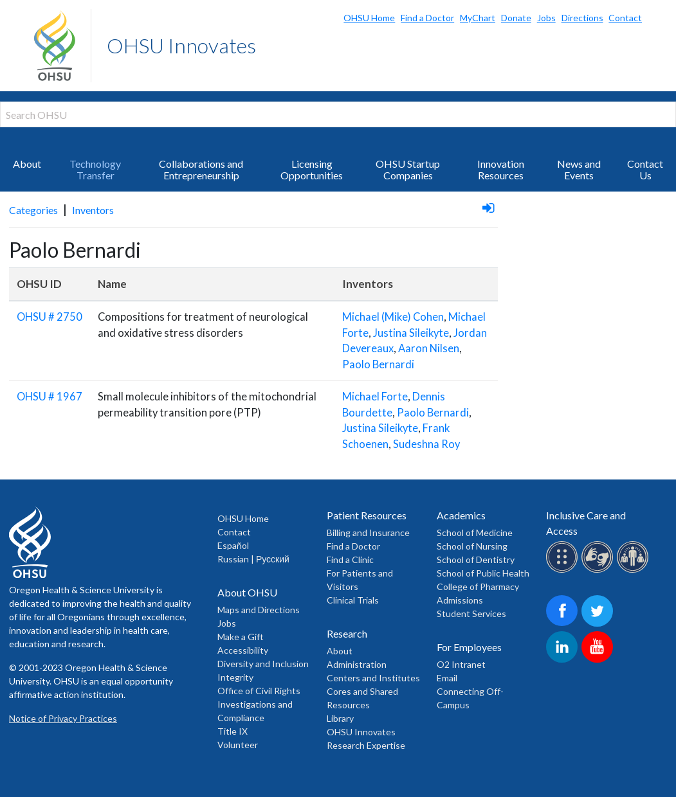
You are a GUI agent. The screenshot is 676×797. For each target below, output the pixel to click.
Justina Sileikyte (411, 333)
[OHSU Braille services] (563, 570)
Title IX (232, 731)
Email (447, 677)
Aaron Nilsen (428, 348)
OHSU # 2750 (49, 316)
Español (233, 545)
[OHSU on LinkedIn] (563, 660)
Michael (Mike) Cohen (393, 316)
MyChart (477, 17)
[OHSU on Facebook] (563, 624)
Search (663, 13)
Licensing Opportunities (311, 169)
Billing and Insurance (368, 532)
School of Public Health (483, 573)
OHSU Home (369, 17)
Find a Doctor (427, 17)
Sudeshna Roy (426, 444)
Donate (516, 17)
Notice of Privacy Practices (63, 718)
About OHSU (247, 592)
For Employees (469, 647)
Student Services (471, 613)
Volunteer (237, 744)
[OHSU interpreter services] (634, 570)
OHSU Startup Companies (408, 169)
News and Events (579, 169)
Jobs (546, 17)
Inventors (93, 210)
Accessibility (242, 650)
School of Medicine (475, 532)
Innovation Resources (500, 169)
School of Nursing (472, 546)
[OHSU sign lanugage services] (599, 570)
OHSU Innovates (181, 45)
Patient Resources (367, 515)
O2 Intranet (461, 664)
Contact (625, 17)
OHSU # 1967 (49, 396)
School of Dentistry (476, 559)
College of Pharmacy (478, 586)
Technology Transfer (95, 169)
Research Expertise (366, 745)
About (27, 163)
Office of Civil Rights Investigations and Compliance (258, 704)
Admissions (460, 600)
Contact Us (645, 169)
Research (347, 633)
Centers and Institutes (373, 677)
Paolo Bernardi (378, 364)
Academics (461, 515)
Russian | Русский (253, 558)
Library (340, 718)
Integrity (235, 677)
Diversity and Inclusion (263, 663)
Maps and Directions (258, 609)
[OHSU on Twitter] (599, 624)
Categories (33, 210)
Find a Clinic (350, 559)
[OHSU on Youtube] (599, 660)
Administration (357, 664)
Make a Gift (240, 636)
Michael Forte (375, 396)
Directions (582, 17)
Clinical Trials (353, 600)
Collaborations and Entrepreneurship (201, 169)
